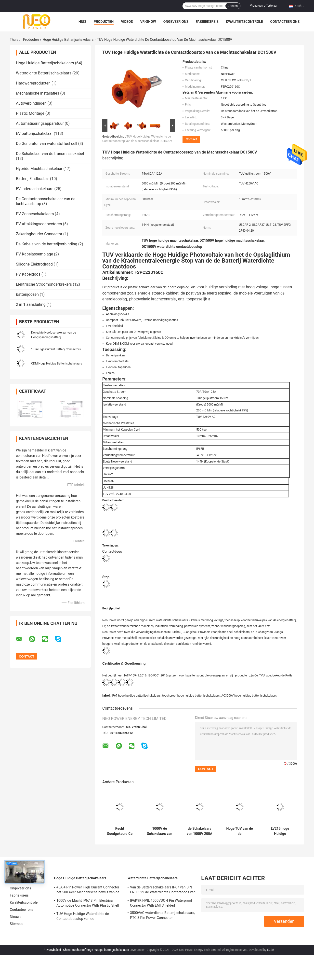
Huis (82, 22)
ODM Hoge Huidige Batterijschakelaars (56, 363)
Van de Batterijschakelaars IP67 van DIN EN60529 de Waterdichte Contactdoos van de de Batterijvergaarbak (163, 890)
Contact (191, 139)
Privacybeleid (52, 950)
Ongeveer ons (175, 22)
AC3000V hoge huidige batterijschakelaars (249, 695)
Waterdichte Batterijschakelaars (43, 73)
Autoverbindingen (31, 103)
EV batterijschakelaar (34, 133)
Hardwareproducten (33, 83)
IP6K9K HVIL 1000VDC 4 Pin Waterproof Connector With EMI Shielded (161, 903)
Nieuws (15, 917)
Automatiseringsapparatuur (40, 123)
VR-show (148, 22)
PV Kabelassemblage (34, 254)
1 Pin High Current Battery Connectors (56, 349)
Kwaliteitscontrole (244, 22)
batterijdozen (27, 294)
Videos (127, 22)
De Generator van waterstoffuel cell (46, 143)
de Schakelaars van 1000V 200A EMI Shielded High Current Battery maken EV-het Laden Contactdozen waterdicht (199, 831)
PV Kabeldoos (28, 274)
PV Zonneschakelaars (35, 213)
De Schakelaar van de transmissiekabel (50, 153)
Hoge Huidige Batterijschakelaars (68, 40)
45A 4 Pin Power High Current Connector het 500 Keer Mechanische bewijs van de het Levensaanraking (87, 890)
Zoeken (233, 6)
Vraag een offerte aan (264, 5)
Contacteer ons (285, 22)
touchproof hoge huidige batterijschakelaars (191, 695)
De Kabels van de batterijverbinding (46, 244)
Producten (104, 22)
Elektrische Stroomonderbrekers (44, 284)
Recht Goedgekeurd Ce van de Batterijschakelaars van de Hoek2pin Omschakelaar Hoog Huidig (120, 831)
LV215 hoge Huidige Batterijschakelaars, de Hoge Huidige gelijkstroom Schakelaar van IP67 (280, 831)
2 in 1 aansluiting (31, 304)
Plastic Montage (30, 113)
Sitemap (16, 924)
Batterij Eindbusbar (32, 178)
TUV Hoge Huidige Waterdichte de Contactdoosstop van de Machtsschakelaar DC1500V (82, 917)
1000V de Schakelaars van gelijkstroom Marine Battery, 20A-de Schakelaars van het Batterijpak (159, 831)
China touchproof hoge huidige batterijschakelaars (96, 950)
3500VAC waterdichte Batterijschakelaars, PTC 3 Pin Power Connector (162, 915)
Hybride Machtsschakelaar (39, 168)
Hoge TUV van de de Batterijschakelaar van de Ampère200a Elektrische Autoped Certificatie (239, 831)
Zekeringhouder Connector (39, 234)
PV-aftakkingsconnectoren (39, 224)
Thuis (14, 40)
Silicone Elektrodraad (34, 264)
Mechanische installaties (37, 93)
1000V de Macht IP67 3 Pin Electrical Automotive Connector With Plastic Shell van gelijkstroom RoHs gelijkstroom (87, 904)
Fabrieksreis (207, 22)
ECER (270, 950)
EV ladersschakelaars (34, 188)
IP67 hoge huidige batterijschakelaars (135, 695)
